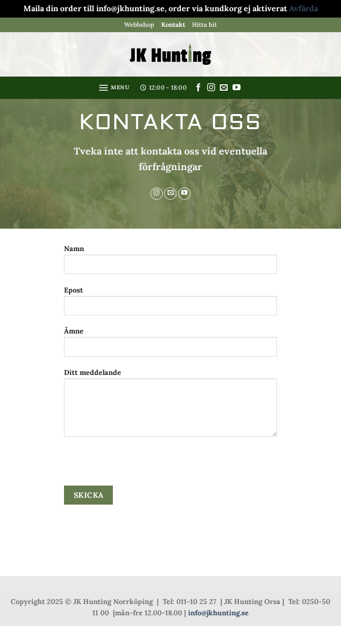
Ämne (170, 345)
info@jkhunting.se (218, 612)
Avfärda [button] (303, 8)
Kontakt (173, 24)
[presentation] (138, 467)
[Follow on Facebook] (198, 87)
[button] (114, 88)
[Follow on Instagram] (211, 87)
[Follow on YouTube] (236, 87)
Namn (170, 263)
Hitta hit (204, 24)
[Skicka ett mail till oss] (224, 87)
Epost (170, 304)
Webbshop (139, 24)
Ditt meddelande (170, 406)
